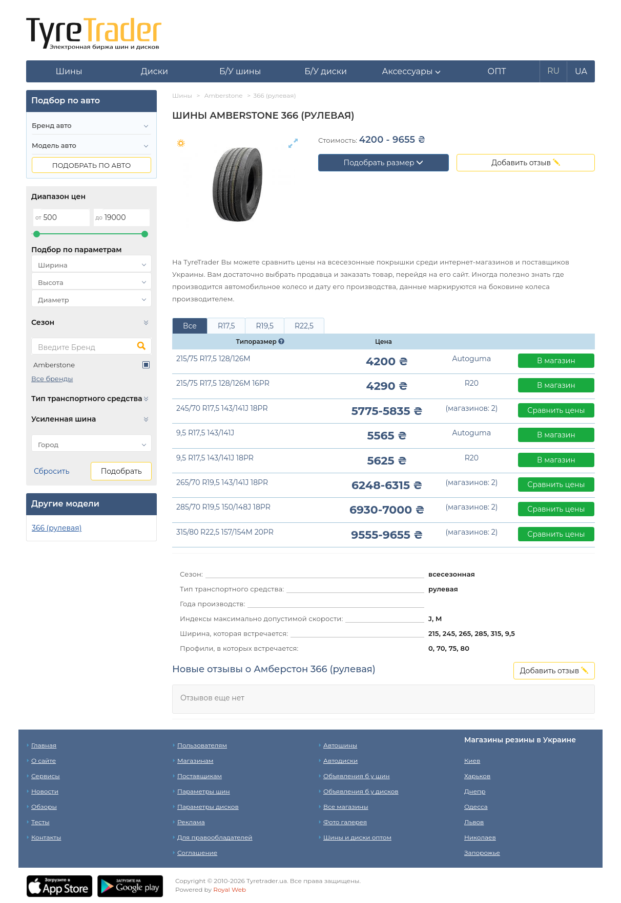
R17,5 (226, 326)
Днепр (474, 791)
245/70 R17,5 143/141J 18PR (222, 408)
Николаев (480, 837)
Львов (474, 822)
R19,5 (264, 326)
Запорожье (482, 852)
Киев (472, 760)
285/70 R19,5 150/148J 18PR (223, 507)
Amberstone (54, 365)
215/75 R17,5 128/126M (213, 358)
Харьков (477, 776)
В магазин (556, 360)
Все (190, 326)
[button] (411, 71)
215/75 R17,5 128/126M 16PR (223, 383)
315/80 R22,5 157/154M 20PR (225, 532)
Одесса (476, 806)
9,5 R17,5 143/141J (205, 432)
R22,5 (304, 326)
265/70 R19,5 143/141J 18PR (222, 482)
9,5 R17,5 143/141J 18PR (215, 457)
